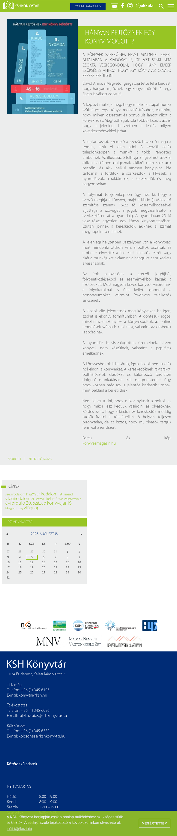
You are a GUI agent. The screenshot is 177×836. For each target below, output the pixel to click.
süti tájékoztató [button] (19, 829)
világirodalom (17, 499)
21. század (37, 499)
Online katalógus (88, 6)
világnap (31, 508)
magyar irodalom (41, 494)
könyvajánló (59, 503)
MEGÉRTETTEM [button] (154, 823)
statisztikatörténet (69, 499)
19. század (65, 494)
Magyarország (14, 508)
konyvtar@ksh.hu (33, 695)
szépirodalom (15, 494)
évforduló (15, 503)
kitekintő (35, 459)
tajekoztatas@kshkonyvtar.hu (43, 716)
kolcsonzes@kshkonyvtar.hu (42, 736)
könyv (47, 459)
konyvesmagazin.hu (99, 443)
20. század (36, 503)
